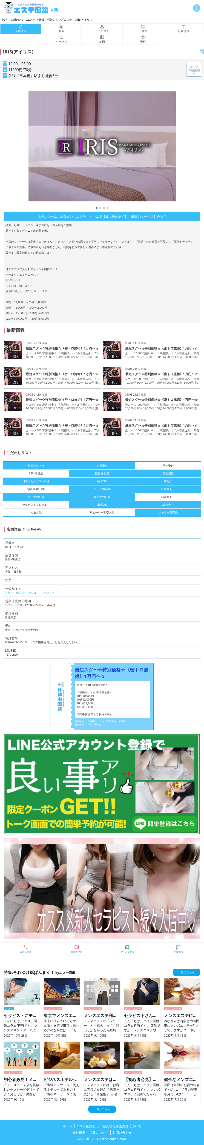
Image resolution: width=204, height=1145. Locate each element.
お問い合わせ (122, 1132)
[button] (97, 208)
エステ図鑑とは (87, 1126)
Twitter (31, 593)
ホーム (67, 1126)
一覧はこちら (186, 972)
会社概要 (78, 1132)
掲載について (99, 1132)
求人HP (20, 593)
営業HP (9, 593)
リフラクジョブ (47, 593)
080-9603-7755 (14, 642)
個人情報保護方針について (122, 1126)
